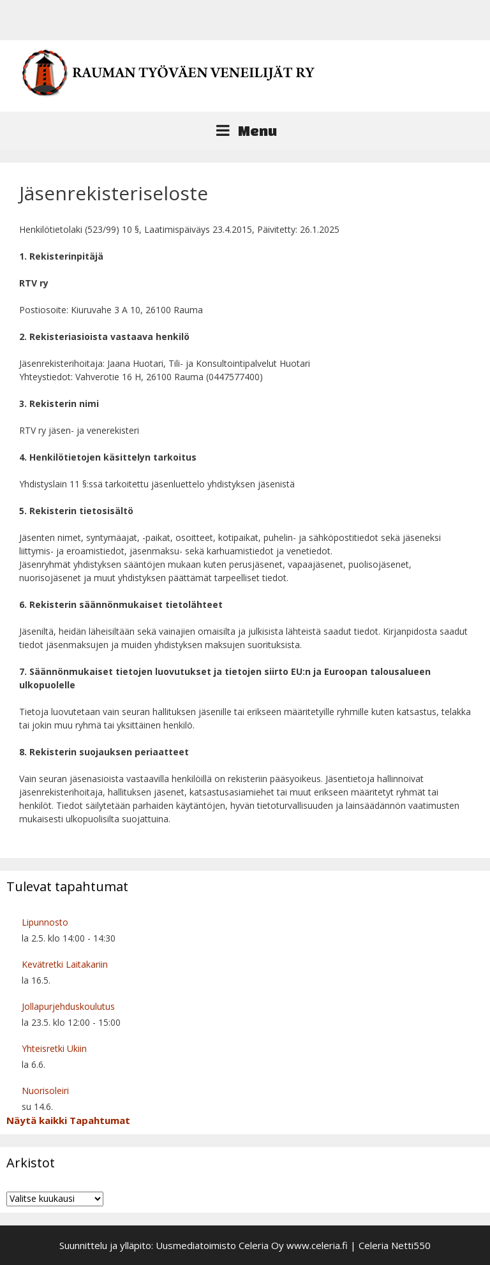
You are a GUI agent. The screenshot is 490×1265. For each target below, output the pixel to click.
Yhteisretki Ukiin (54, 1048)
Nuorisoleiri (45, 1090)
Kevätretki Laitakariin (65, 964)
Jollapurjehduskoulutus (68, 1006)
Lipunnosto (45, 922)
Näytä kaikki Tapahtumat (68, 1120)
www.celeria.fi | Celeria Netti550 (358, 1245)
